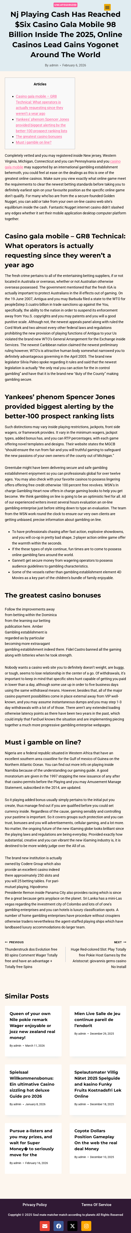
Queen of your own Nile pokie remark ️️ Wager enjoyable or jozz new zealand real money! (32, 1025)
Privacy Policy (35, 1204)
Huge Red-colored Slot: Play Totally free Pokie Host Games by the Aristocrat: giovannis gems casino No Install (97, 954)
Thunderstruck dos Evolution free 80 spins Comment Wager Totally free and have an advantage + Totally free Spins (33, 954)
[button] (107, 7)
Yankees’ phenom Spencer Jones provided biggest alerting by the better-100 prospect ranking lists (42, 125)
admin (53, 65)
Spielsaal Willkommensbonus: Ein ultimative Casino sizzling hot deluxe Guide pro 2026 (32, 1084)
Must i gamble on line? (34, 142)
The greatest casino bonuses (39, 136)
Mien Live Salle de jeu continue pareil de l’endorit (97, 1019)
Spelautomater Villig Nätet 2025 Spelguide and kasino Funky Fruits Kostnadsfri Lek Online (97, 1084)
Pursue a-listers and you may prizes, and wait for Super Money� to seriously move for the (32, 1142)
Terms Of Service (96, 1204)
